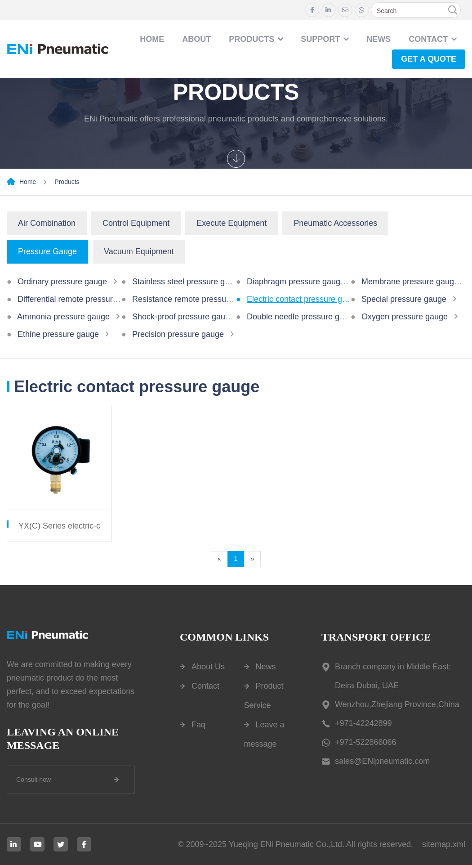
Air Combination (47, 223)
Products (251, 39)
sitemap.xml (443, 844)
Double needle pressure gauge (302, 316)
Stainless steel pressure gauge (187, 281)
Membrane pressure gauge (410, 281)
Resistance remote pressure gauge (195, 299)
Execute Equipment (231, 223)
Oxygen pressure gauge (404, 316)
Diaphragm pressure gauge (296, 281)
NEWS (378, 39)
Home (152, 39)
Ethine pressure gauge (58, 334)
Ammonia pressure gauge (63, 316)
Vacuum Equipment (139, 251)
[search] (452, 10)
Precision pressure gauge (178, 334)
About (196, 39)
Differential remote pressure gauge (80, 299)
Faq (198, 724)
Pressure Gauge (47, 251)
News (266, 666)
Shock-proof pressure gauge (183, 316)
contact (428, 39)
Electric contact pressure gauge (303, 299)
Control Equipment (135, 223)
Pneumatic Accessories (335, 223)
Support (320, 39)
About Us (208, 666)
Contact (205, 685)
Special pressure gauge (403, 299)
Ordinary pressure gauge (62, 281)
